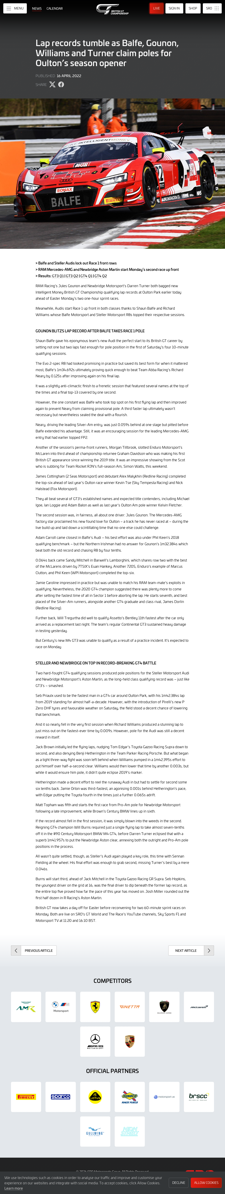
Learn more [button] (13, 1188)
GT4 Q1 (86, 275)
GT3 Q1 (58, 275)
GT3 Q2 (72, 275)
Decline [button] (178, 1183)
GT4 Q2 (100, 275)
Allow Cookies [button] (206, 1183)
